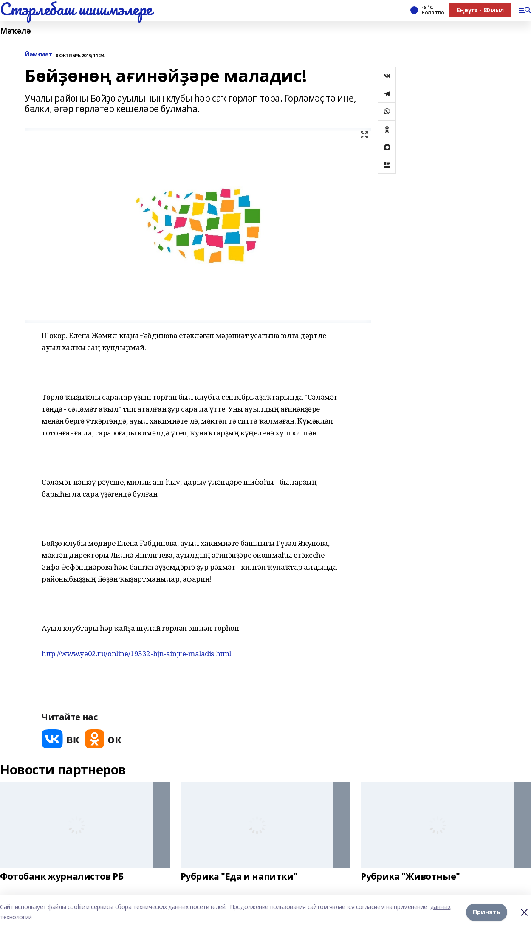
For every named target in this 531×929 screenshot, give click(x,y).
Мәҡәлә (15, 30)
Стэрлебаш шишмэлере (76, 9)
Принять (486, 912)
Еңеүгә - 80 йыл (480, 10)
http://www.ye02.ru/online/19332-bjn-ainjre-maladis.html (136, 653)
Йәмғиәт (38, 54)
